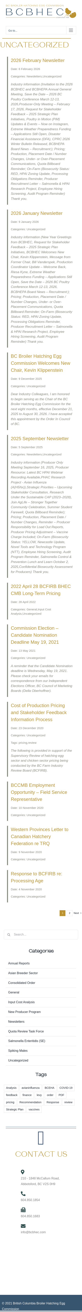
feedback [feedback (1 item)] (11, 1095)
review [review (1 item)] (68, 1102)
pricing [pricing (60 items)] (10, 1102)
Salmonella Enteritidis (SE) (26, 1041)
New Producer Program (24, 1012)
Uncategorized (18, 1060)
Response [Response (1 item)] (53, 1102)
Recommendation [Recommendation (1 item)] (30, 1102)
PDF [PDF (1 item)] (61, 1095)
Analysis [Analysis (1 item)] (11, 1087)
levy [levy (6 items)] (39, 1095)
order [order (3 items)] (50, 1095)
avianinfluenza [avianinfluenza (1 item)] (31, 1087)
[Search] (9, 934)
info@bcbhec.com (33, 1232)
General (13, 992)
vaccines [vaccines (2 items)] (34, 1109)
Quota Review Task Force (26, 1031)
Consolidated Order (21, 982)
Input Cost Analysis (21, 1002)
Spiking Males (18, 1050)
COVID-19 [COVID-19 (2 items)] (66, 1087)
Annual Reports (19, 963)
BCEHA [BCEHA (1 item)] (50, 1087)
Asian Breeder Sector (23, 973)
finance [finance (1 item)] (27, 1095)
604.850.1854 (30, 1200)
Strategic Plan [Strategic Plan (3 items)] (15, 1109)
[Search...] (41, 934)
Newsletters (16, 1021)
